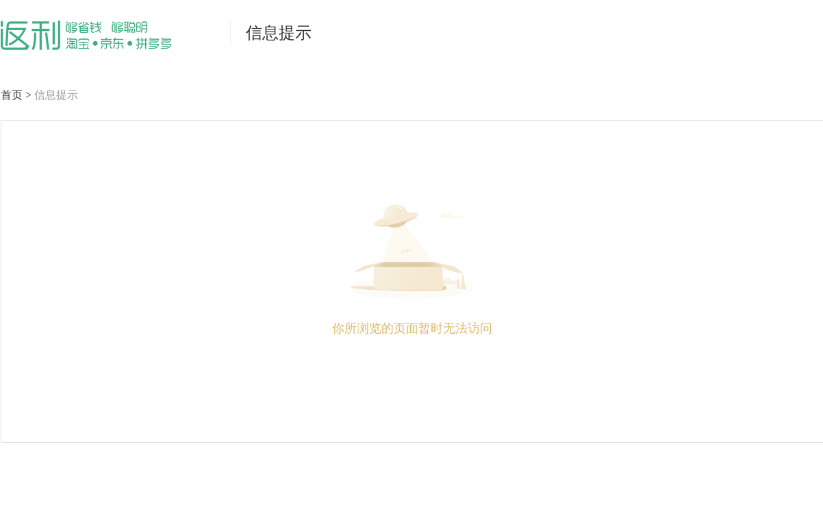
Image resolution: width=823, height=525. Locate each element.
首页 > (17, 95)
